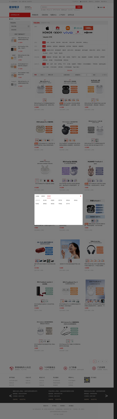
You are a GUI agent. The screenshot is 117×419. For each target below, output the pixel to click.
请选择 (49, 196)
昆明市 (43, 196)
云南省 (37, 196)
